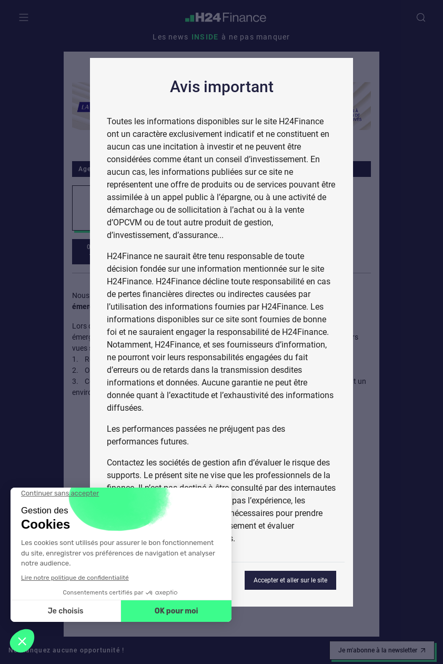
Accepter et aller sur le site (290, 580)
